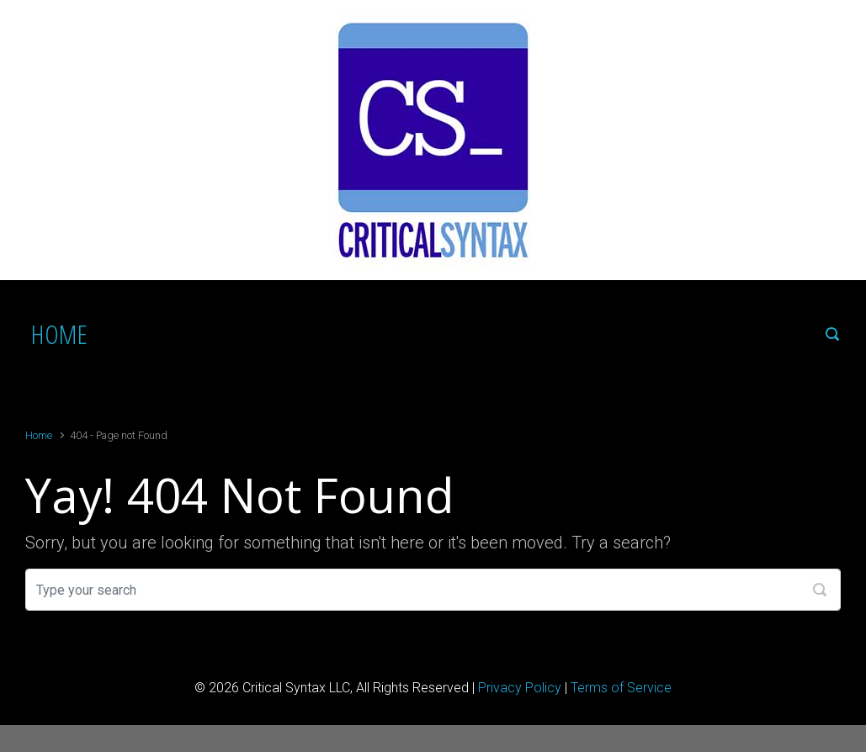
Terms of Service (621, 688)
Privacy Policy (519, 688)
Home (38, 435)
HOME (59, 333)
